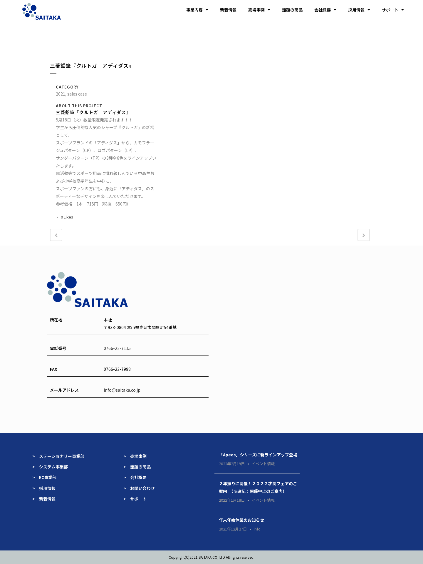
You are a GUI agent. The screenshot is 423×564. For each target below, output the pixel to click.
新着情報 (228, 10)
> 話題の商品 (137, 467)
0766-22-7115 (117, 348)
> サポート (135, 499)
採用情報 (359, 10)
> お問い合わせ (139, 488)
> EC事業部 (44, 477)
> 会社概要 (135, 477)
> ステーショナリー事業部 (58, 456)
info (257, 529)
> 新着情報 (44, 499)
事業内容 (197, 10)
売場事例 (259, 10)
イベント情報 (263, 463)
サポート (393, 10)
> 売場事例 (137, 456)
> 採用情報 (44, 488)
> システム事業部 (50, 467)
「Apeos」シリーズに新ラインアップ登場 (258, 455)
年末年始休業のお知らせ (241, 520)
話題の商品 (292, 10)
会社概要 (325, 10)
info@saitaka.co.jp (122, 390)
